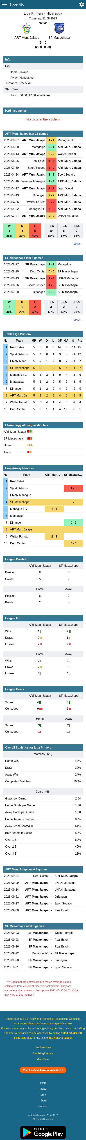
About (43, 1100)
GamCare (43, 1059)
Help (43, 1082)
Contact (43, 1106)
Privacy (43, 1088)
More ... (78, 243)
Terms (43, 1094)
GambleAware (43, 1047)
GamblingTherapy (43, 1053)
